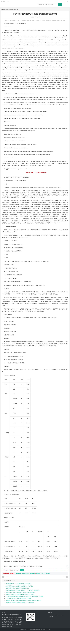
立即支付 (22, 570)
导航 (8, 1)
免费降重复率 (39, 573)
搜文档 (60, 4)
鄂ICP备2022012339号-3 (40, 629)
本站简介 (51, 614)
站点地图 (48, 629)
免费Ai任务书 (25, 573)
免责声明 (51, 616)
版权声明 (63, 614)
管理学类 (9, 9)
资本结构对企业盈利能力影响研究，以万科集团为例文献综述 (20, 592)
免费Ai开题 (18, 573)
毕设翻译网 (3, 9)
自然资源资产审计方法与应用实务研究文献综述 (17, 588)
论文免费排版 (47, 573)
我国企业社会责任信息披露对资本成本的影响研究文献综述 (20, 594)
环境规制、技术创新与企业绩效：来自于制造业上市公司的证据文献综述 (23, 600)
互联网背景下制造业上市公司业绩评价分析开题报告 (18, 583)
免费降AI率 (32, 573)
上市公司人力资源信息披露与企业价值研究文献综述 (18, 598)
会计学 (13, 9)
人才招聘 (57, 614)
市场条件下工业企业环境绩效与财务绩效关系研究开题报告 (20, 602)
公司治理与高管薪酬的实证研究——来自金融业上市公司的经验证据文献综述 (24, 596)
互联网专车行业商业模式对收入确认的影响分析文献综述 (19, 586)
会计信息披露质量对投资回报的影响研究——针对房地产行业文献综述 (23, 590)
